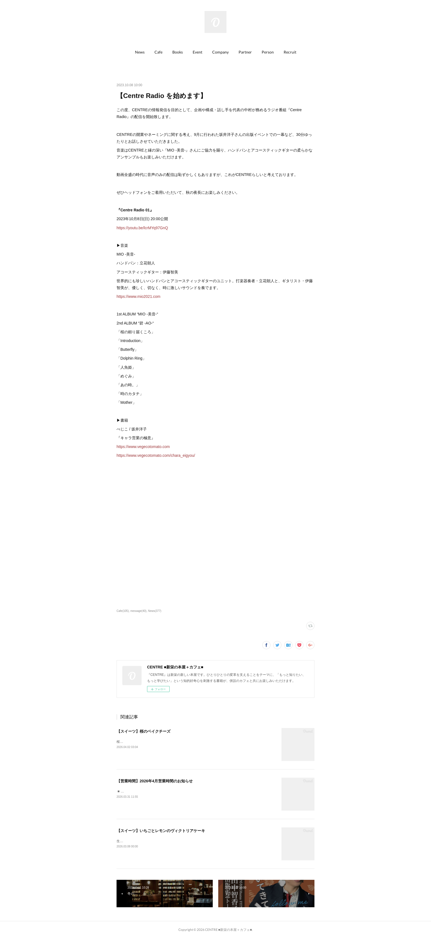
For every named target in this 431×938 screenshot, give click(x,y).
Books (177, 52)
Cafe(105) (123, 610)
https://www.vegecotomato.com (143, 446)
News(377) (154, 610)
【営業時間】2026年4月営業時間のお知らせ (155, 781)
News (140, 52)
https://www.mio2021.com (139, 296)
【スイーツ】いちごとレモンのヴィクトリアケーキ (161, 830)
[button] (140, 52)
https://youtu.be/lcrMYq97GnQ (142, 228)
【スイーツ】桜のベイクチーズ (143, 731)
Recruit (290, 52)
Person (268, 52)
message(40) (138, 610)
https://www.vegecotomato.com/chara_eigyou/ (156, 455)
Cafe (158, 52)
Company (220, 52)
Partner (245, 52)
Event (197, 52)
